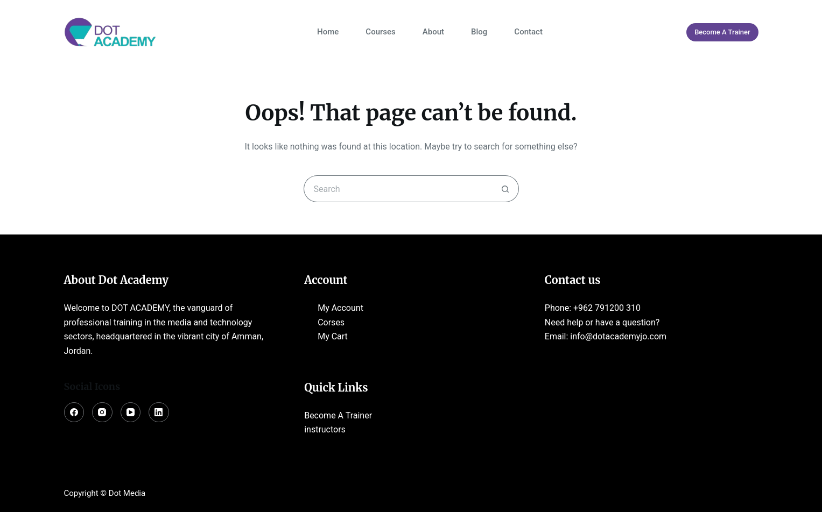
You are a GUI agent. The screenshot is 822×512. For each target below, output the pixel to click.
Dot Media (127, 493)
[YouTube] (131, 412)
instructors (325, 429)
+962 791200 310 (607, 308)
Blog (479, 32)
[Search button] (505, 188)
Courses (380, 32)
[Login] (665, 32)
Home (328, 32)
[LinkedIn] (159, 412)
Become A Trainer (722, 32)
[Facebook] (74, 412)
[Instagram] (102, 412)
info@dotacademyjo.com (618, 336)
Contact (528, 32)
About (433, 32)
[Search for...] (398, 188)
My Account (340, 308)
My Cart (333, 336)
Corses (331, 322)
